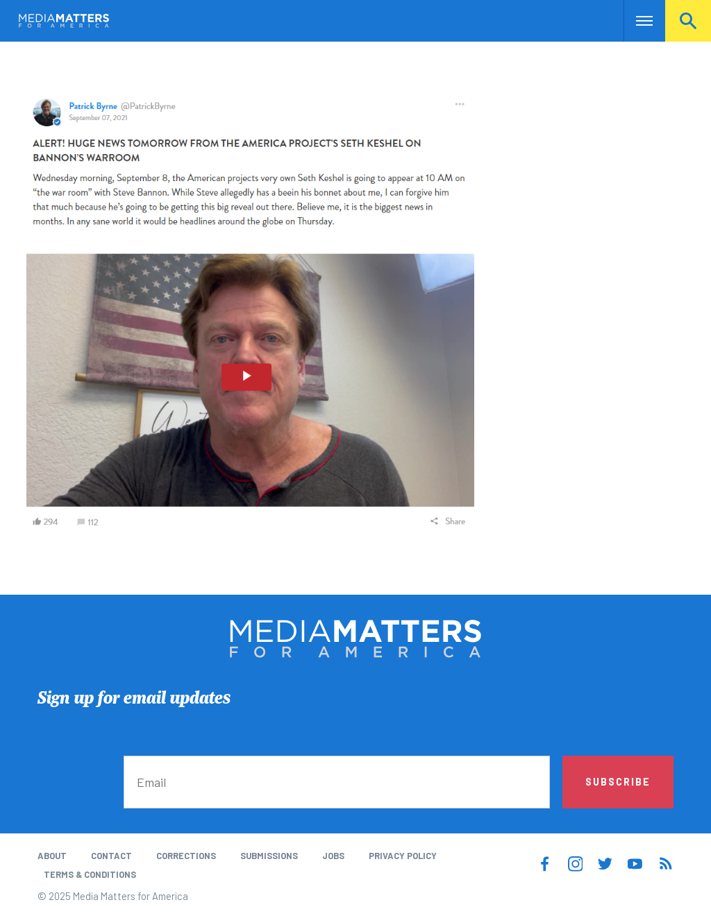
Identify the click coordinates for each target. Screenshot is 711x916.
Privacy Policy (403, 855)
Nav (635, 20)
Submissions (269, 855)
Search (688, 20)
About (52, 855)
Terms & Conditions (90, 874)
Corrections (186, 855)
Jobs (333, 855)
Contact (111, 855)
